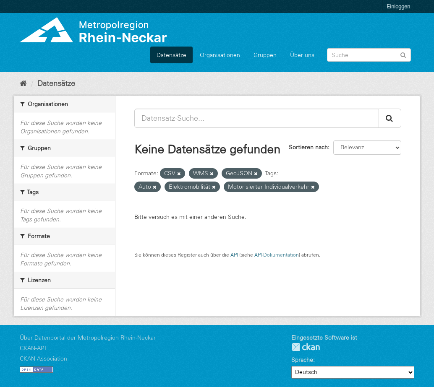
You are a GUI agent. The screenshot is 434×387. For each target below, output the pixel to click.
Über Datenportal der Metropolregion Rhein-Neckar (88, 337)
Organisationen (220, 55)
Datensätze (171, 55)
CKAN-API (33, 348)
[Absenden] (403, 54)
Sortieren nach (308, 147)
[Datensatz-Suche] (369, 55)
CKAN (305, 347)
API (234, 255)
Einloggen (398, 6)
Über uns (302, 55)
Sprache (302, 360)
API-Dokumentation (276, 255)
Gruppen (265, 55)
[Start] (23, 83)
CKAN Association (43, 358)
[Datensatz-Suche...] (256, 118)
